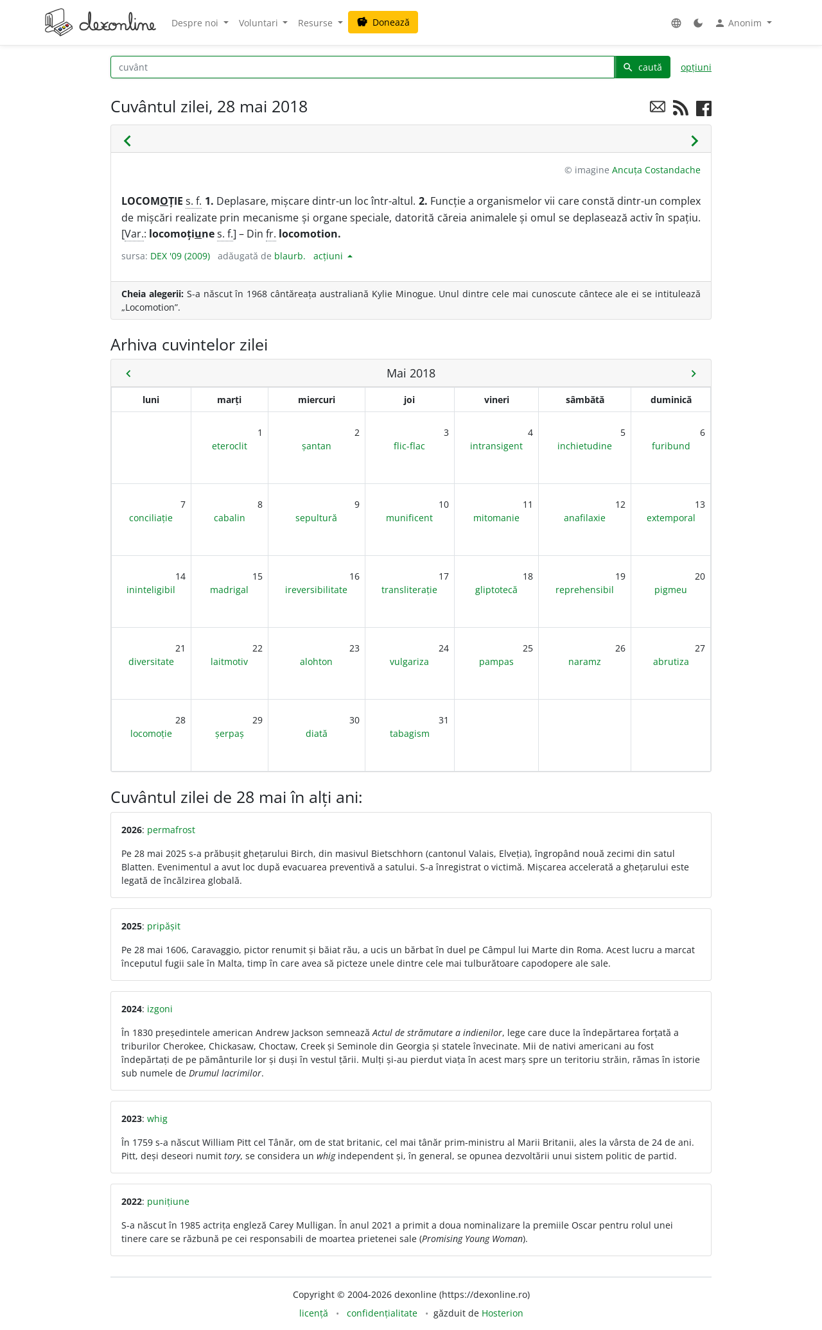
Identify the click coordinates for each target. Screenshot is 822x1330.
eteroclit (229, 446)
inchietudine (584, 446)
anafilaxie (585, 518)
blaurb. (290, 256)
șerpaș (229, 733)
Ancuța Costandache (656, 170)
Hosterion (502, 1313)
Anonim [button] (739, 23)
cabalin (229, 518)
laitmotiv (229, 661)
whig (157, 1118)
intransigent (496, 446)
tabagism (410, 733)
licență (313, 1313)
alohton (316, 661)
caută (642, 67)
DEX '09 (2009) (180, 256)
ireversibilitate (316, 589)
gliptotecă (496, 589)
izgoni (160, 1009)
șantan (316, 446)
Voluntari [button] (260, 23)
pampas (496, 661)
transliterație (409, 589)
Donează (383, 22)
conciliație (151, 518)
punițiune (168, 1201)
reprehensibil (584, 589)
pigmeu (670, 589)
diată (317, 733)
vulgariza (409, 661)
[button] (676, 23)
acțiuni (329, 256)
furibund (671, 446)
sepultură (316, 518)
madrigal (229, 589)
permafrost (171, 830)
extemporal (671, 518)
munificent (409, 518)
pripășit (163, 926)
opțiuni (696, 67)
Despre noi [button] (196, 23)
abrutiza (671, 661)
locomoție (151, 733)
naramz (584, 661)
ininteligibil (151, 589)
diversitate (151, 661)
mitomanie (496, 518)
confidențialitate (382, 1313)
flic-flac (409, 446)
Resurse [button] (316, 23)
